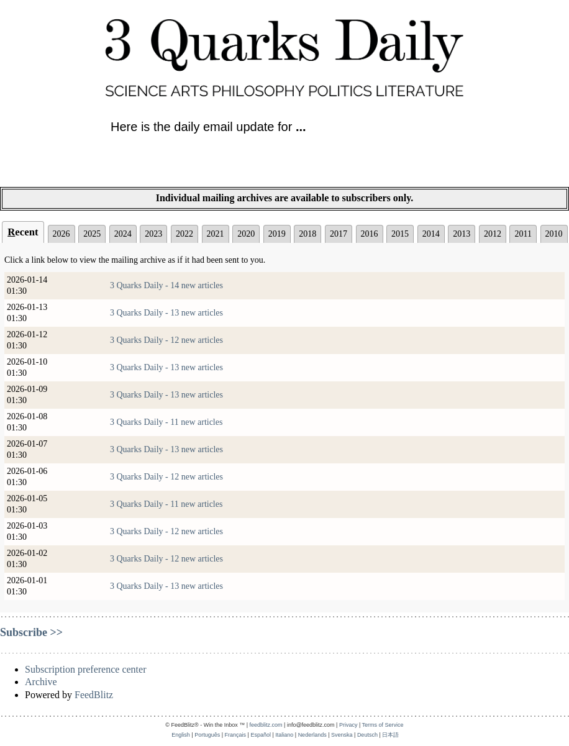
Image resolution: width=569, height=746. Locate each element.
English (180, 735)
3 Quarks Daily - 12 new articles (166, 340)
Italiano (284, 735)
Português (207, 735)
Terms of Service (383, 725)
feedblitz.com (266, 725)
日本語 (390, 735)
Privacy (348, 725)
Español (260, 735)
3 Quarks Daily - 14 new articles (166, 285)
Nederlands (312, 735)
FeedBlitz (94, 694)
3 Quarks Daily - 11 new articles (166, 422)
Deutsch (367, 735)
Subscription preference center (85, 669)
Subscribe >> (31, 632)
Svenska (342, 735)
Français (236, 735)
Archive (41, 681)
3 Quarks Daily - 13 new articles (166, 312)
